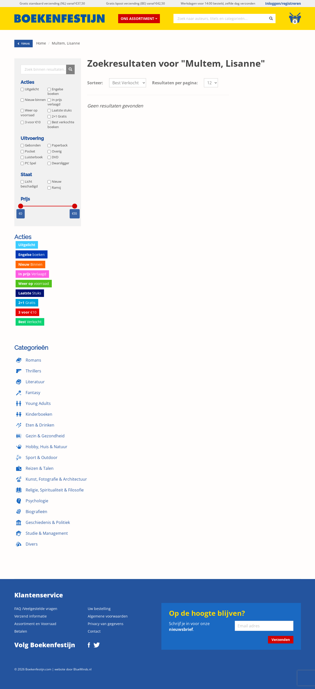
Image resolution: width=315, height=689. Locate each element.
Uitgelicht (30, 89)
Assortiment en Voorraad (35, 623)
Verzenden (281, 639)
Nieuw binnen (33, 99)
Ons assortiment (139, 18)
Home (41, 43)
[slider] (20, 206)
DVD (53, 157)
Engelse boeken (55, 91)
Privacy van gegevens (105, 623)
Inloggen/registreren (283, 3)
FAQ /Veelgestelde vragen (35, 608)
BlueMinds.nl (82, 669)
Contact (94, 631)
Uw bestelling (99, 608)
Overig (55, 151)
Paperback (58, 145)
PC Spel (28, 163)
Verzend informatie (30, 616)
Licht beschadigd (29, 183)
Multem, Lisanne (66, 43)
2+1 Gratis (57, 116)
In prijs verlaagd (55, 102)
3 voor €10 (30, 122)
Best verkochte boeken (61, 124)
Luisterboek (32, 157)
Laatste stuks (60, 110)
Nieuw (54, 181)
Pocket (28, 151)
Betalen (20, 631)
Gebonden (31, 145)
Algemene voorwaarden (108, 616)
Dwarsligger (58, 163)
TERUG (23, 43)
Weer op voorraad (29, 112)
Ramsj (54, 187)
